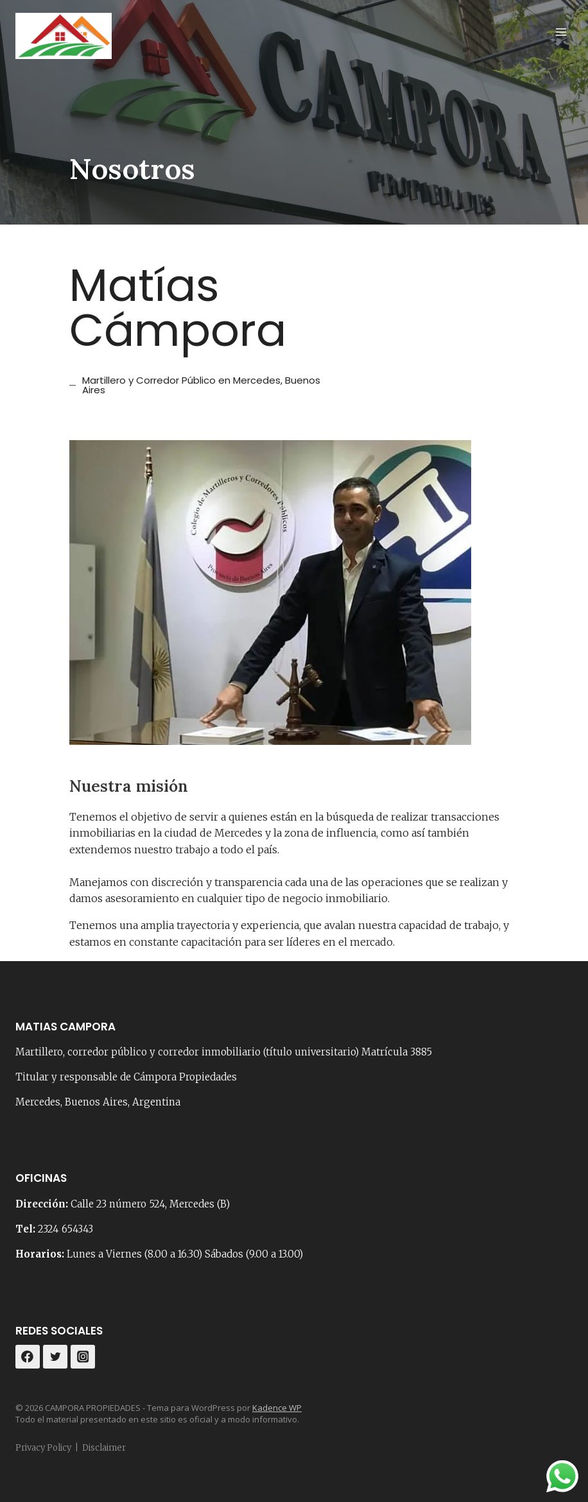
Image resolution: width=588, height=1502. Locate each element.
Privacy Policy (43, 1447)
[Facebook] (27, 1357)
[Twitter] (55, 1357)
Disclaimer (104, 1447)
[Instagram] (83, 1357)
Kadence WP (277, 1407)
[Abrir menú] (561, 32)
